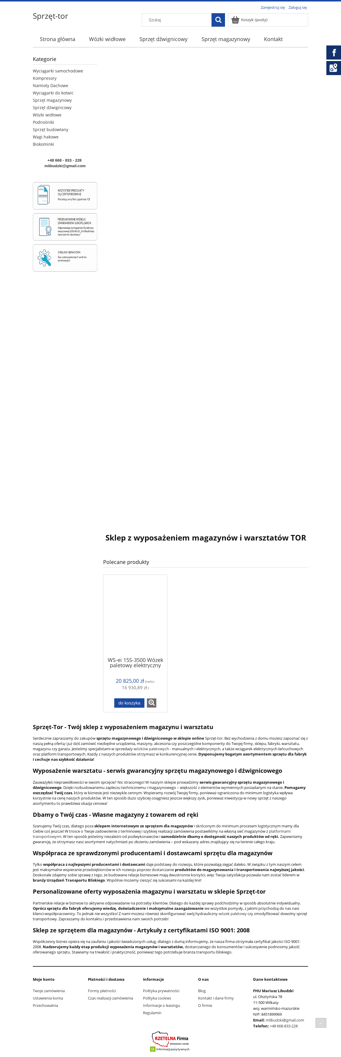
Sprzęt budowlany (50, 129)
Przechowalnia (45, 1005)
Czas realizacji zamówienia (110, 998)
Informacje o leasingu (161, 1005)
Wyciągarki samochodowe (58, 71)
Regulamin (152, 1012)
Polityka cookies (157, 998)
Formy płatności (102, 990)
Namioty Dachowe (50, 85)
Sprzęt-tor (50, 16)
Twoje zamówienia (49, 990)
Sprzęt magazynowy (52, 100)
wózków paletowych (151, 748)
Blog (202, 990)
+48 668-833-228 (284, 1026)
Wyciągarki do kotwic (53, 93)
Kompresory (45, 78)
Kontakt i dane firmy (216, 998)
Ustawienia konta (48, 998)
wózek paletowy (232, 913)
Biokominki (43, 144)
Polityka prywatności (161, 990)
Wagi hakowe (46, 137)
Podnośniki (43, 122)
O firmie (205, 1005)
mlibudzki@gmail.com (285, 1020)
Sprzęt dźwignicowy (52, 107)
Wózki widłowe (47, 115)
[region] (205, 286)
